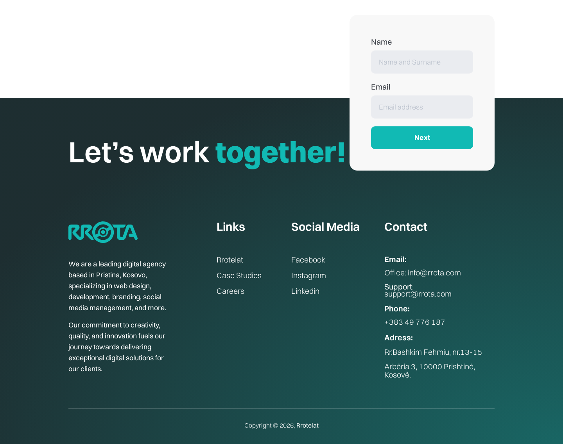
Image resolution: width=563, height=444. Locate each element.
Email (381, 87)
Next (422, 137)
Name (381, 42)
